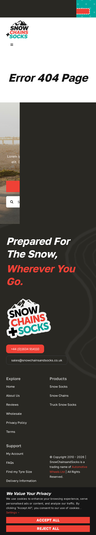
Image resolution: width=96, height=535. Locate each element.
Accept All (48, 520)
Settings (12, 512)
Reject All (48, 528)
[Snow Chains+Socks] (17, 22)
